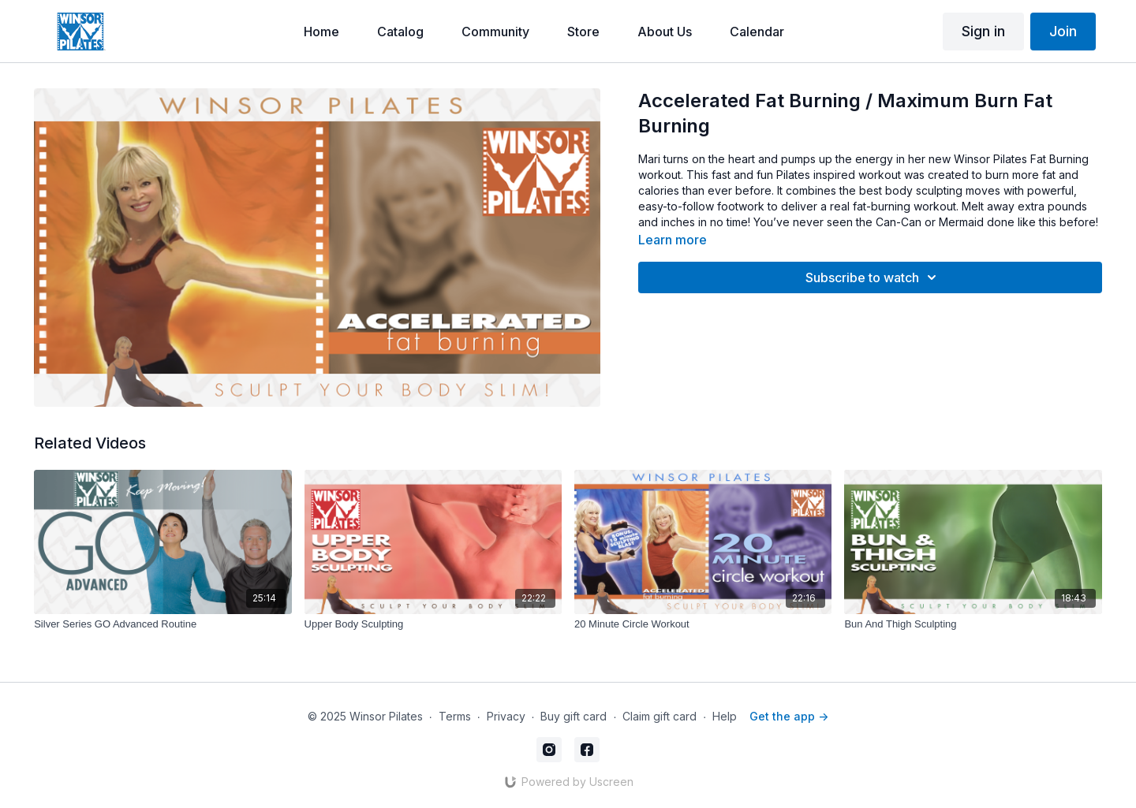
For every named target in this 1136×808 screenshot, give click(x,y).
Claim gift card (659, 716)
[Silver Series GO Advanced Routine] (162, 624)
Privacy (506, 716)
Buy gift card (573, 716)
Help (724, 716)
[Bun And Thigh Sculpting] (972, 624)
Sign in (983, 31)
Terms (455, 716)
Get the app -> (788, 716)
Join (1063, 31)
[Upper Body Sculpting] (433, 624)
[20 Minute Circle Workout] (702, 624)
